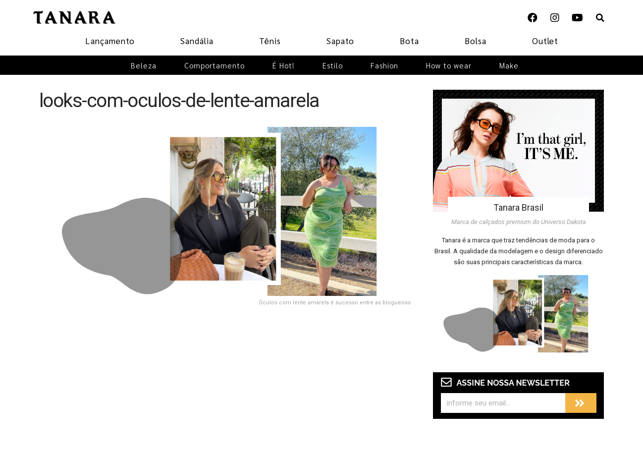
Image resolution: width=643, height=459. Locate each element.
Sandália (197, 40)
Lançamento (110, 40)
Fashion (384, 65)
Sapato (340, 40)
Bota (409, 40)
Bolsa (475, 40)
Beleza (144, 65)
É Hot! (283, 65)
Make (509, 65)
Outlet (545, 40)
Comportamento (214, 65)
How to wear (449, 65)
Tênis (270, 40)
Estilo (332, 65)
